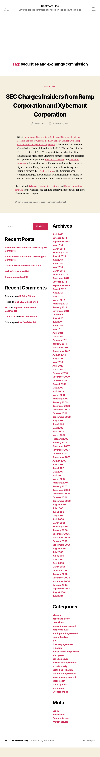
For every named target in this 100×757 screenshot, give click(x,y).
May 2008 (57, 437)
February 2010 (60, 382)
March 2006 (59, 532)
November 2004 (61, 591)
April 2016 (57, 243)
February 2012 (60, 313)
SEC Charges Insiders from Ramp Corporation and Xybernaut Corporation (50, 110)
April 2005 (58, 572)
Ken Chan (41, 133)
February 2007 (60, 492)
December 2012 (60, 287)
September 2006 (61, 510)
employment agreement (65, 643)
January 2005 (60, 583)
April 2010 (57, 375)
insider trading (60, 646)
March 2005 (59, 576)
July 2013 (57, 269)
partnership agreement (64, 672)
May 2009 (57, 397)
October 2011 (59, 324)
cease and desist (61, 628)
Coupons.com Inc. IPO (16, 286)
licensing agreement (63, 654)
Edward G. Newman (69, 169)
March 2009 (59, 404)
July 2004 (57, 605)
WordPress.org (60, 731)
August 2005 (59, 558)
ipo (54, 650)
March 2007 (58, 488)
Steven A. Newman (27, 173)
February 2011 (59, 349)
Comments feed (61, 727)
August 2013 (59, 265)
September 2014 (61, 251)
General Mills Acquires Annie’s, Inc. (23, 275)
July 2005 (57, 561)
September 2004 (61, 598)
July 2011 (57, 331)
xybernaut (62, 211)
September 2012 (61, 295)
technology (58, 697)
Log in (55, 720)
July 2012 (57, 302)
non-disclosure (60, 668)
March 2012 (58, 309)
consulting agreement (64, 635)
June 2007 (58, 477)
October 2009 (59, 390)
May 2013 (57, 276)
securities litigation (62, 679)
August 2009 (59, 393)
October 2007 (59, 463)
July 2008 (57, 430)
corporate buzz (60, 639)
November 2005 (61, 547)
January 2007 (59, 496)
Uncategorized (60, 701)
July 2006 (57, 517)
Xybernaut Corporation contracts (45, 195)
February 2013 (60, 284)
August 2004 (59, 602)
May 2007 (57, 481)
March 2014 (58, 258)
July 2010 (57, 368)
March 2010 (58, 379)
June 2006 (58, 521)
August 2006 (59, 514)
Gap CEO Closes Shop (26, 311)
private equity (59, 675)
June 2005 (58, 565)
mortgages (58, 664)
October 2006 (59, 507)
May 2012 (57, 306)
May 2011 (57, 338)
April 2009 (58, 401)
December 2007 (61, 455)
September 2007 (61, 466)
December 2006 (61, 499)
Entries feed (58, 724)
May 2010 (57, 371)
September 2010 (61, 360)
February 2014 (60, 262)
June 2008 (58, 433)
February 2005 (60, 580)
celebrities (58, 632)
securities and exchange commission (40, 211)
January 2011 (59, 353)
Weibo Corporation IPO (17, 280)
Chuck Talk (11, 326)
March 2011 (58, 346)
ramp (20, 211)
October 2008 (59, 422)
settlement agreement (64, 683)
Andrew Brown (52, 180)
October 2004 (59, 594)
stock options (59, 694)
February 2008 (60, 448)
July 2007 (57, 474)
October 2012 (59, 291)
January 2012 (59, 317)
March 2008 (59, 444)
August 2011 (59, 327)
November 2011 (60, 320)
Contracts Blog (50, 6)
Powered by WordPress (43, 750)
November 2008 (61, 419)
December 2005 (61, 543)
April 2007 (58, 485)
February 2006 (60, 536)
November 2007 (61, 459)
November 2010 (61, 357)
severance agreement (64, 686)
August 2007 (59, 470)
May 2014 (57, 254)
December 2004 (61, 587)
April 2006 (58, 528)
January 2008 (60, 452)
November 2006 (61, 503)
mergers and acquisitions (66, 661)
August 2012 (59, 298)
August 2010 (59, 364)
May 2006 (57, 525)
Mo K (7, 317)
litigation (50, 87)
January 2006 (60, 539)
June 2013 (58, 273)
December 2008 (61, 415)
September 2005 (61, 554)
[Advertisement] (50, 44)
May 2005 (57, 569)
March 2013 (58, 280)
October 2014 (59, 247)
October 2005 (59, 550)
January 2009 (60, 412)
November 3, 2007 (60, 133)
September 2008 (61, 426)
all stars (56, 624)
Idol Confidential (28, 326)
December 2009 (61, 386)
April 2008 (58, 441)
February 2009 (60, 408)
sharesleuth (58, 690)
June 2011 (57, 335)
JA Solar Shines (26, 305)
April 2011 (57, 342)
